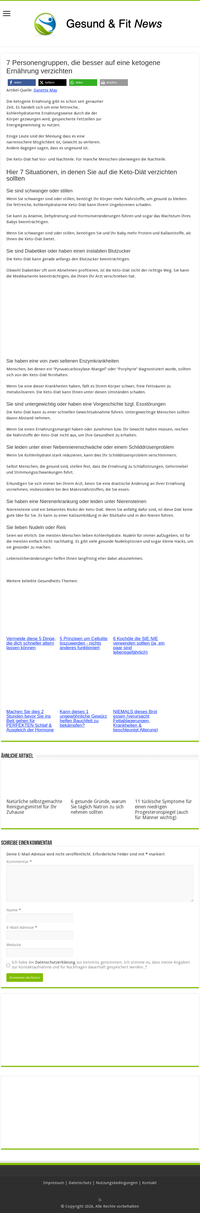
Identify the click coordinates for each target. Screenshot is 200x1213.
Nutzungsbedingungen (117, 1182)
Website (13, 944)
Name (13, 910)
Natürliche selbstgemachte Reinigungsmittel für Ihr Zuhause (34, 807)
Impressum (53, 1182)
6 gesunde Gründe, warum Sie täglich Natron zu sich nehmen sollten (98, 807)
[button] (22, 82)
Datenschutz (80, 1182)
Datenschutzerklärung (55, 962)
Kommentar (19, 861)
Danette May (45, 90)
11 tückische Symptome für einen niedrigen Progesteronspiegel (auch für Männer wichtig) (163, 809)
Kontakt (149, 1182)
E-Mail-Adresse (21, 927)
